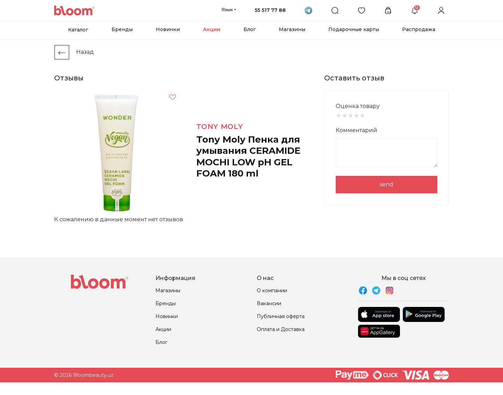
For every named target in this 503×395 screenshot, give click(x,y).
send (386, 184)
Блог (249, 29)
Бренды (122, 29)
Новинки (168, 29)
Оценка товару (358, 106)
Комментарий (356, 130)
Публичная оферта (281, 316)
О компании (272, 290)
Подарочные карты (353, 29)
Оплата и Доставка (281, 329)
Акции (211, 29)
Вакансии (269, 303)
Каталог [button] (78, 30)
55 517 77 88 (270, 10)
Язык (227, 9)
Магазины (292, 29)
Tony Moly (219, 126)
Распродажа (418, 29)
